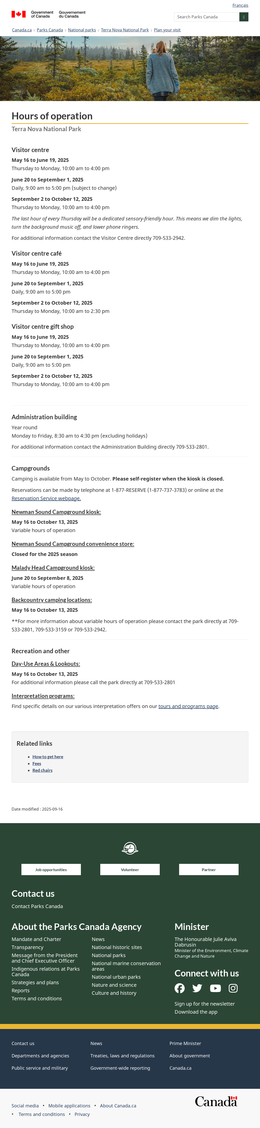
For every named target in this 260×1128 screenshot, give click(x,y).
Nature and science (114, 984)
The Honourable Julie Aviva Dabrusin (211, 947)
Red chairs (42, 770)
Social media (25, 1106)
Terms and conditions (37, 998)
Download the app (196, 1011)
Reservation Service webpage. (46, 498)
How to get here (47, 756)
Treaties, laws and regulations (122, 1056)
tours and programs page (188, 706)
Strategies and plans (35, 982)
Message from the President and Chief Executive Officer (45, 958)
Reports (21, 990)
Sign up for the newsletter (205, 1003)
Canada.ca (22, 30)
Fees (36, 763)
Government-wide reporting (120, 1068)
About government (190, 1056)
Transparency (27, 947)
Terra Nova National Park (125, 30)
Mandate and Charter (36, 939)
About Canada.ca (118, 1106)
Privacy (82, 1114)
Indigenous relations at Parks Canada (46, 971)
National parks (82, 30)
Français (240, 5)
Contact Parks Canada (37, 906)
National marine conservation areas (126, 966)
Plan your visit (167, 30)
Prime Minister (185, 1043)
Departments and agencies (40, 1056)
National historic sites (117, 947)
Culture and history (114, 993)
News (98, 939)
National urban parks (116, 976)
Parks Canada (50, 30)
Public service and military (40, 1068)
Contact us (23, 1043)
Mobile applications (69, 1106)
